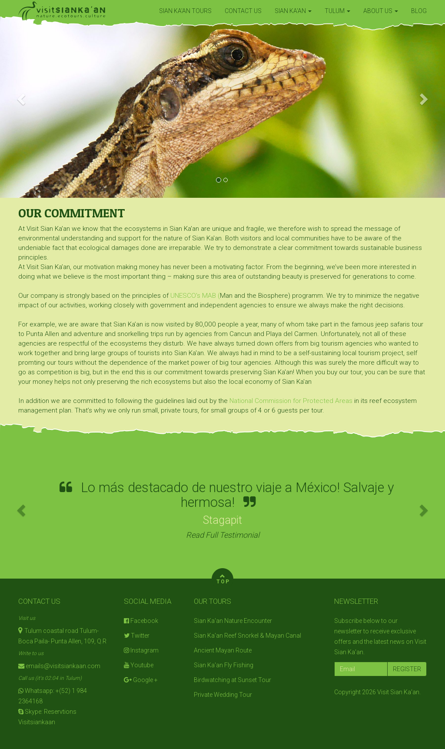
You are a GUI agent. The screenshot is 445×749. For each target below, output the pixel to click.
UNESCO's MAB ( (195, 296)
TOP (223, 578)
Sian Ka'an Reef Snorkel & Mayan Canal (247, 635)
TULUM (337, 10)
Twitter (136, 635)
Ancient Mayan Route (223, 650)
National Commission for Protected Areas (291, 401)
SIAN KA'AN (293, 10)
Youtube (138, 665)
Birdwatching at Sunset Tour (232, 679)
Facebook (141, 620)
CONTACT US (243, 10)
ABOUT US (380, 10)
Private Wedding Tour (223, 694)
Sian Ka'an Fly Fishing (223, 665)
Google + (141, 679)
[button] (22, 99)
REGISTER (407, 669)
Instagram (141, 650)
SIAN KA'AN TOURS (185, 10)
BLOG (419, 10)
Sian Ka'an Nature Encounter (233, 620)
